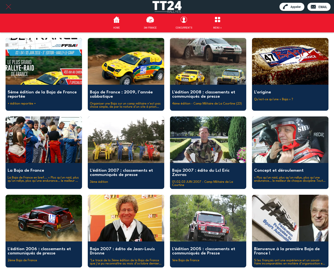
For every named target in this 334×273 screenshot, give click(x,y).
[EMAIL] (319, 7)
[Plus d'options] (217, 23)
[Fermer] (8, 6)
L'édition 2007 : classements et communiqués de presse (121, 172)
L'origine (262, 92)
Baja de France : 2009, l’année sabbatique (121, 94)
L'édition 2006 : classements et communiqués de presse (39, 251)
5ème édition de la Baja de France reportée (42, 94)
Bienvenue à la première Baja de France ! (287, 251)
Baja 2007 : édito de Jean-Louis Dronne (122, 251)
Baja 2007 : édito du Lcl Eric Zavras (201, 172)
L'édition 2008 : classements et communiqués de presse (203, 94)
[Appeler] (291, 7)
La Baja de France (26, 170)
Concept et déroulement (279, 170)
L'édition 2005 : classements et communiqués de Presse (203, 251)
